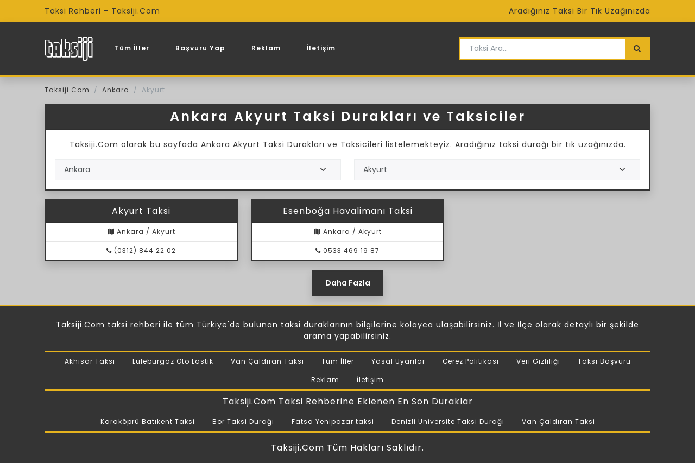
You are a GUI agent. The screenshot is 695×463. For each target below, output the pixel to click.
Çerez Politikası (471, 361)
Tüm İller (132, 48)
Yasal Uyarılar (398, 361)
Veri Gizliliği (538, 361)
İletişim (321, 48)
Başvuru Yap (200, 48)
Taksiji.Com (67, 89)
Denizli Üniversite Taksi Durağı (447, 421)
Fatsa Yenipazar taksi (333, 421)
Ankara (115, 89)
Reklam (266, 48)
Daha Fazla (347, 282)
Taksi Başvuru (604, 361)
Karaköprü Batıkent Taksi (147, 421)
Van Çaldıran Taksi (267, 361)
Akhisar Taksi (90, 361)
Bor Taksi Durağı (243, 421)
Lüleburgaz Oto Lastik (172, 361)
